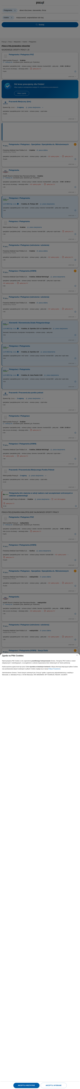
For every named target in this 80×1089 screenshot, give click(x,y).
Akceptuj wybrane (53, 1085)
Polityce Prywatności (54, 669)
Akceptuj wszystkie (26, 1085)
